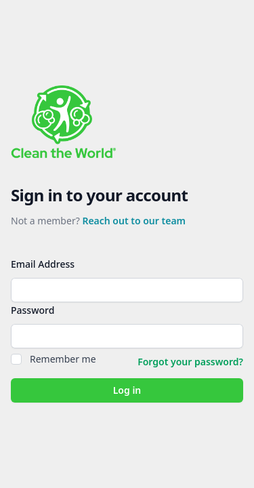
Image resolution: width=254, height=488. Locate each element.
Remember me (63, 358)
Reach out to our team (134, 220)
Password (32, 310)
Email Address (43, 264)
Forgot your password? (190, 361)
